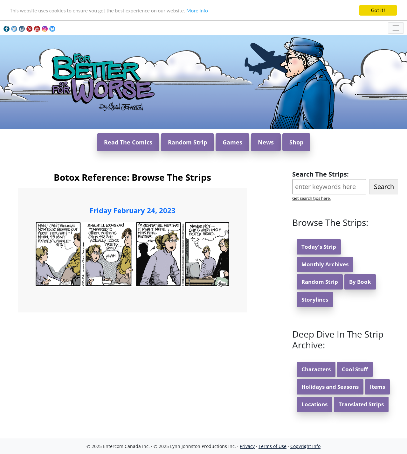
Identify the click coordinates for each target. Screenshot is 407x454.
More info (197, 10)
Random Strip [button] (187, 142)
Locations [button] (314, 404)
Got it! (378, 10)
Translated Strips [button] (361, 404)
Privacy (247, 446)
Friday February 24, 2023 (133, 210)
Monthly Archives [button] (324, 264)
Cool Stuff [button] (355, 369)
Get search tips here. (311, 198)
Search (384, 186)
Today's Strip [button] (318, 246)
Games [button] (232, 142)
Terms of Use (272, 446)
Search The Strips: (320, 174)
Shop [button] (296, 142)
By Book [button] (360, 281)
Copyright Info (305, 446)
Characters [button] (316, 369)
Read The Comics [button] (128, 142)
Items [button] (377, 386)
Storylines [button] (314, 299)
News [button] (266, 142)
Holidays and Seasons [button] (330, 386)
